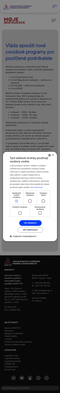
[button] (23, 236)
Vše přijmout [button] (30, 223)
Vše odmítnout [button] (30, 230)
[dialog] (30, 196)
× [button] (53, 155)
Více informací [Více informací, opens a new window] (36, 187)
